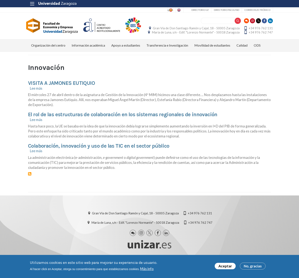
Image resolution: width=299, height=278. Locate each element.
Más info (147, 269)
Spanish (159, 10)
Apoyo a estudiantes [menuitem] (125, 56)
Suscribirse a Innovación (29, 185)
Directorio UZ (198, 10)
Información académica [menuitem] (88, 56)
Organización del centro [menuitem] (48, 56)
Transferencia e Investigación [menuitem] (167, 56)
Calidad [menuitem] (242, 56)
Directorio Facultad (224, 10)
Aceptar (225, 266)
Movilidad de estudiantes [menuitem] (212, 56)
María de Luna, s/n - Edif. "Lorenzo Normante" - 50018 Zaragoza (227, 38)
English (176, 10)
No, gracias (253, 266)
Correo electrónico (255, 10)
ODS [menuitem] (257, 56)
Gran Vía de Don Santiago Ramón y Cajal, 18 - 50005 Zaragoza (227, 28)
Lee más (36, 99)
